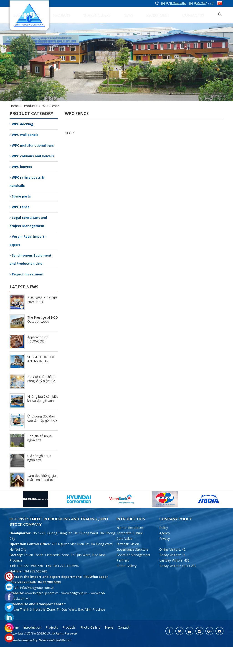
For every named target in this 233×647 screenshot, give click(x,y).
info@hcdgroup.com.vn (37, 587)
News (156, 14)
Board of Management (133, 555)
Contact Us (201, 14)
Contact (123, 627)
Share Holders (134, 14)
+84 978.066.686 (35, 571)
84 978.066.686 (174, 3)
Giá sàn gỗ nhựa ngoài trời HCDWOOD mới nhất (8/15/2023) (39, 462)
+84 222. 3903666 (30, 566)
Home (34, 14)
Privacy (164, 538)
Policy (163, 527)
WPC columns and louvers (32, 156)
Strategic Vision (127, 544)
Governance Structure (132, 549)
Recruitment (176, 14)
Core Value (124, 538)
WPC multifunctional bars (32, 145)
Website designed (21, 640)
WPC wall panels (24, 134)
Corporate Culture (129, 533)
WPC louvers (21, 167)
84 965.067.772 (201, 3)
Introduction (55, 14)
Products (33, 106)
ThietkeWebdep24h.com (54, 640)
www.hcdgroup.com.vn (41, 593)
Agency (164, 533)
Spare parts (20, 196)
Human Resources (130, 527)
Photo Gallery (126, 566)
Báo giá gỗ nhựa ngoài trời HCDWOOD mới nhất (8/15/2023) (39, 442)
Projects (109, 14)
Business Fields (84, 14)
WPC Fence (20, 207)
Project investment (27, 274)
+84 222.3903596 (66, 566)
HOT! (70, 133)
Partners (122, 560)
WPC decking (21, 124)
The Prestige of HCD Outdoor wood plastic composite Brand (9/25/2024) (42, 323)
